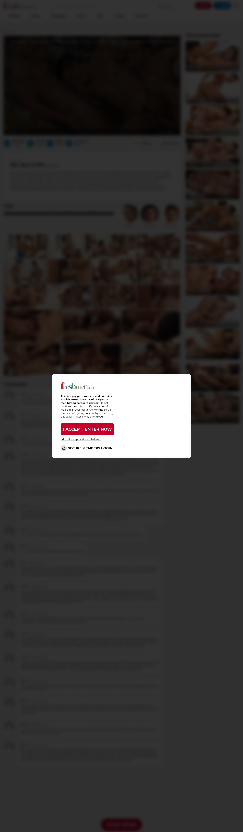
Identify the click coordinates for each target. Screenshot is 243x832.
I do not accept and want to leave (81, 439)
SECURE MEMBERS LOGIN (90, 448)
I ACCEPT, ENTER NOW (87, 429)
